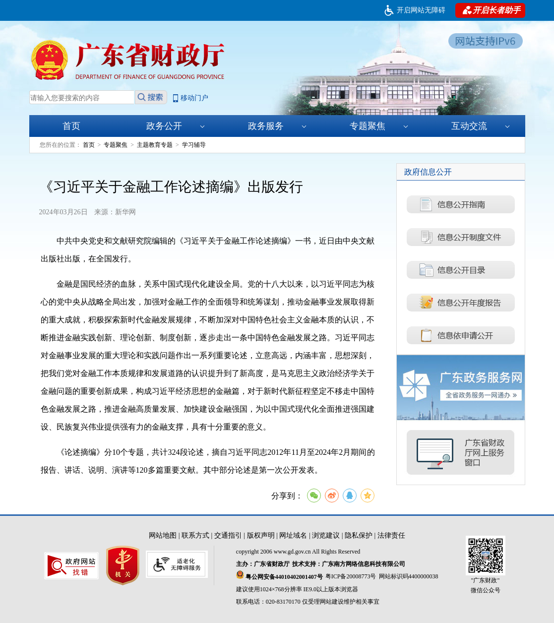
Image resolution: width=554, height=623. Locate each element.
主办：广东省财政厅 (263, 564)
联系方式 (195, 535)
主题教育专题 (155, 144)
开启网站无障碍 (421, 10)
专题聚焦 (379, 126)
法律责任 (391, 535)
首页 (71, 126)
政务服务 (277, 126)
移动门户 (194, 98)
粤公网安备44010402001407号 (279, 575)
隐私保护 (358, 535)
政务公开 (175, 126)
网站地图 (163, 535)
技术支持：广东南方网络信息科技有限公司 (348, 564)
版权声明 (261, 535)
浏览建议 (326, 535)
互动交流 (480, 126)
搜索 (151, 97)
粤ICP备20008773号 (350, 576)
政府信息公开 (428, 172)
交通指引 (228, 535)
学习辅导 (194, 144)
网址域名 (293, 535)
